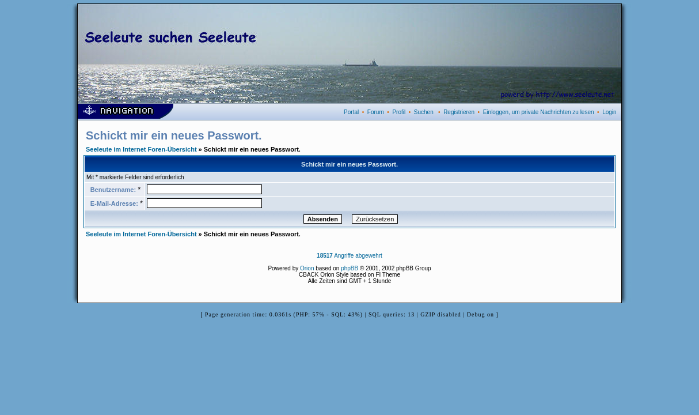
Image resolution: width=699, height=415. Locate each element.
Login (609, 112)
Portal (351, 112)
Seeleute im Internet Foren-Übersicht (141, 149)
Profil (398, 112)
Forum (375, 112)
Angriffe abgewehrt (349, 255)
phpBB (349, 268)
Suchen (424, 112)
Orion (307, 268)
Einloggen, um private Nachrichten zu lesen (538, 112)
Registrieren (458, 112)
